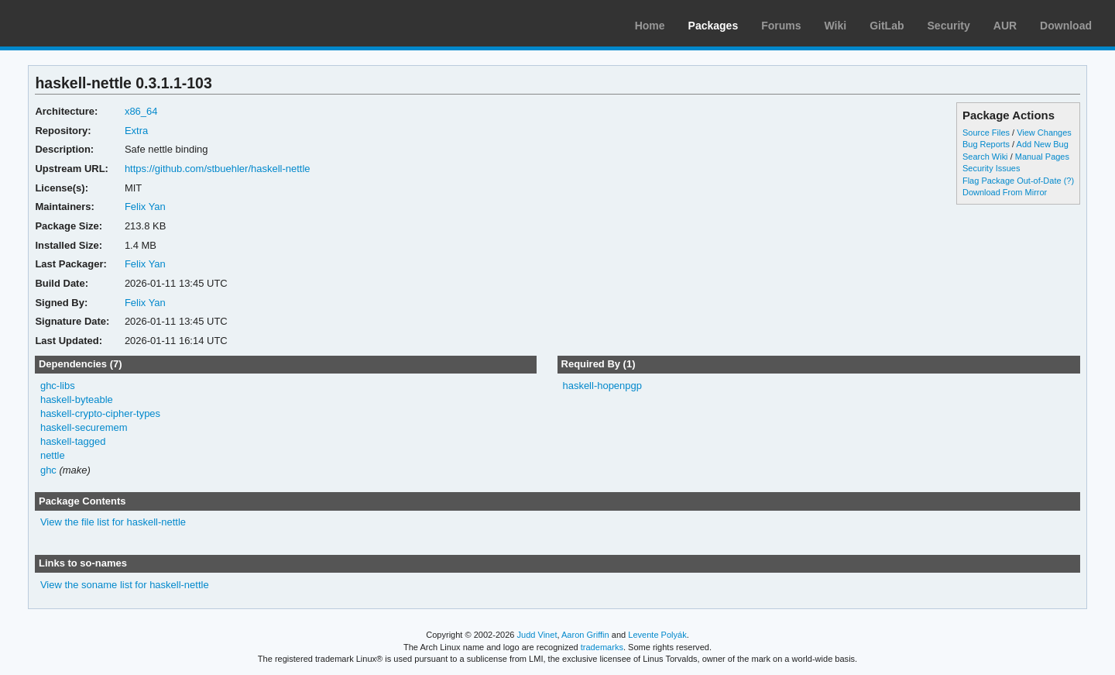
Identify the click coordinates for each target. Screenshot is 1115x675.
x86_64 (141, 111)
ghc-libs (57, 385)
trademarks (602, 647)
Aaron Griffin (585, 634)
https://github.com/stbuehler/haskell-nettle (217, 168)
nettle (52, 455)
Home (650, 25)
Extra (136, 130)
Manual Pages (1042, 156)
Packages (713, 25)
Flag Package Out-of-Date (1012, 180)
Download (1066, 25)
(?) (1069, 180)
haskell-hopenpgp (602, 385)
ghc (48, 470)
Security (949, 25)
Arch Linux (85, 23)
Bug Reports (986, 144)
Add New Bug (1043, 144)
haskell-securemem (84, 427)
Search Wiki (985, 156)
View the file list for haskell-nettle (113, 522)
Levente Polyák (657, 634)
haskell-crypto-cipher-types (100, 413)
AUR (1005, 25)
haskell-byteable (76, 399)
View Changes (1044, 132)
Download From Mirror (1004, 192)
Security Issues (991, 168)
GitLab (887, 25)
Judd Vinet (537, 634)
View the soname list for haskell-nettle (124, 585)
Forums (781, 25)
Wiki (836, 25)
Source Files (986, 132)
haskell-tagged (72, 441)
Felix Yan (145, 206)
